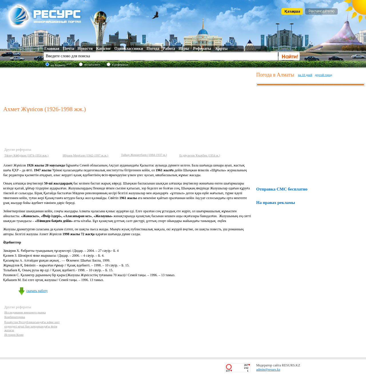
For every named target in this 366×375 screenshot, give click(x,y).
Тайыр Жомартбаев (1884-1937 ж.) (144, 154)
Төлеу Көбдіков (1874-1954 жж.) (26, 155)
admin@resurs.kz (268, 370)
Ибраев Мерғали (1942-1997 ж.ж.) (85, 155)
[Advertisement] (128, 86)
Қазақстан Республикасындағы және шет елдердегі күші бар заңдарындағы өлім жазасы (32, 326)
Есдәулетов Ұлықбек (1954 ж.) (199, 155)
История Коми (13, 334)
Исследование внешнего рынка (25, 312)
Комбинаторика (14, 317)
